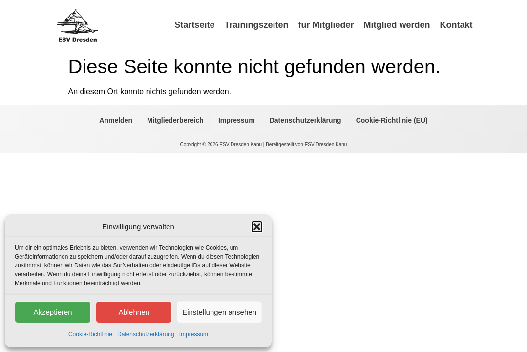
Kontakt (456, 25)
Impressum (193, 334)
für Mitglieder (326, 25)
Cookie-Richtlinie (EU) (392, 120)
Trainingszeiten (256, 25)
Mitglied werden (396, 25)
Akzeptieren (52, 312)
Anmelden (115, 120)
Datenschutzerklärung (145, 334)
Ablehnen (133, 312)
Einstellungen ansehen (219, 312)
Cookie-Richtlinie (90, 334)
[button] (257, 227)
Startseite (194, 25)
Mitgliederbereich (175, 120)
